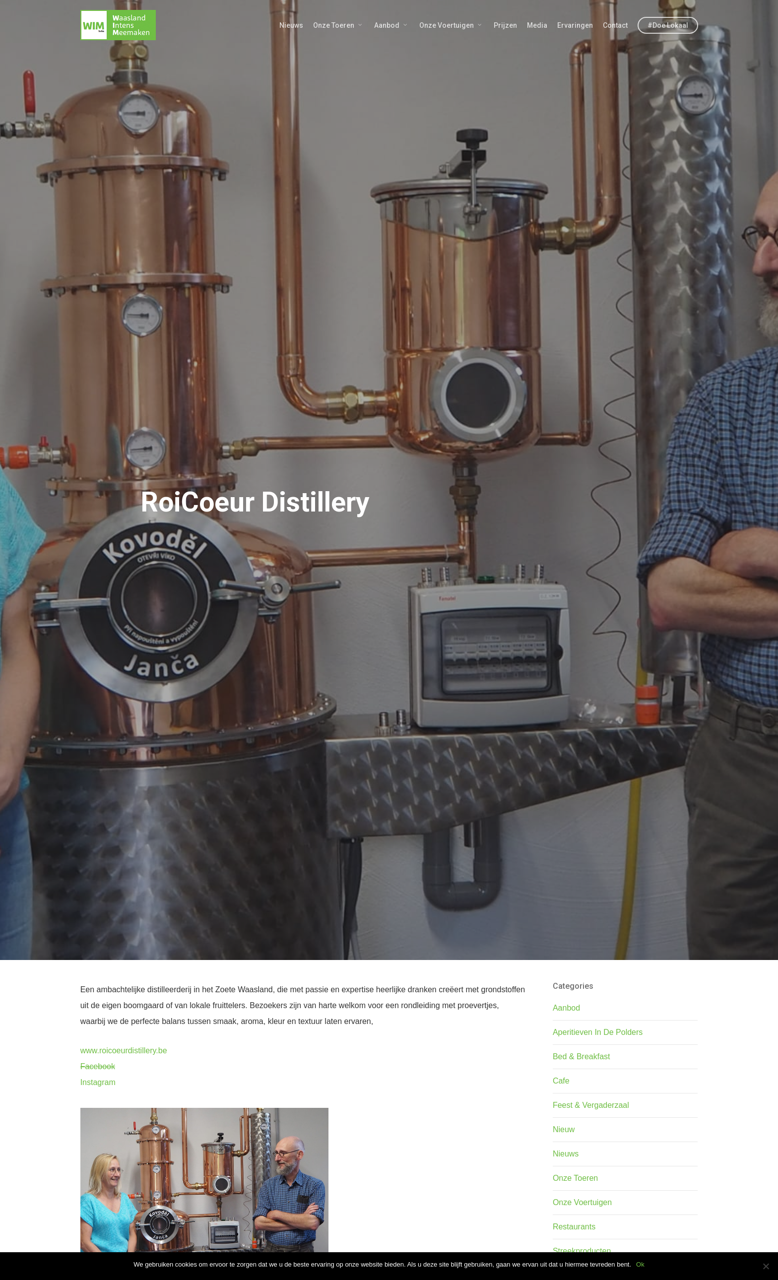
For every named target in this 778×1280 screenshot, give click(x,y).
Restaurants (574, 1226)
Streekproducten (582, 1251)
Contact (615, 25)
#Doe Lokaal (668, 25)
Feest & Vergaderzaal (591, 1105)
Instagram (98, 1082)
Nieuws (291, 25)
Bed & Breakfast (581, 1056)
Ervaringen (575, 25)
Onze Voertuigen (451, 25)
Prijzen (505, 25)
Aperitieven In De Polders (598, 1032)
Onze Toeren (338, 25)
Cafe (561, 1081)
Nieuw (564, 1129)
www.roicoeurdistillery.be (123, 1050)
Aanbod (391, 25)
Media (537, 25)
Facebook (97, 1066)
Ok (640, 1264)
